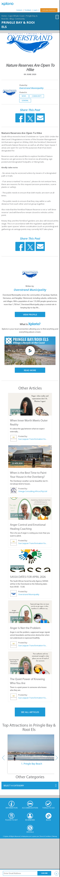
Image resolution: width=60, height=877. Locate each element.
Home (4, 16)
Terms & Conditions (45, 836)
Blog (11, 18)
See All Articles (30, 712)
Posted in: (23, 92)
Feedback (28, 10)
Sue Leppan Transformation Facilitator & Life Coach (32, 439)
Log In (35, 10)
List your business (48, 10)
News (24, 96)
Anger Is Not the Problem (25, 628)
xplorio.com (35, 836)
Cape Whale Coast (16, 16)
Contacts (19, 10)
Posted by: (23, 85)
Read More (30, 370)
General (25, 100)
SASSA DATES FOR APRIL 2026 (28, 577)
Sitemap (54, 836)
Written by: (30, 286)
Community (20, 18)
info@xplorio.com (26, 836)
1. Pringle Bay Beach (31, 763)
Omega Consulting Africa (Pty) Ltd (32, 491)
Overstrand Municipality (31, 88)
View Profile (30, 314)
